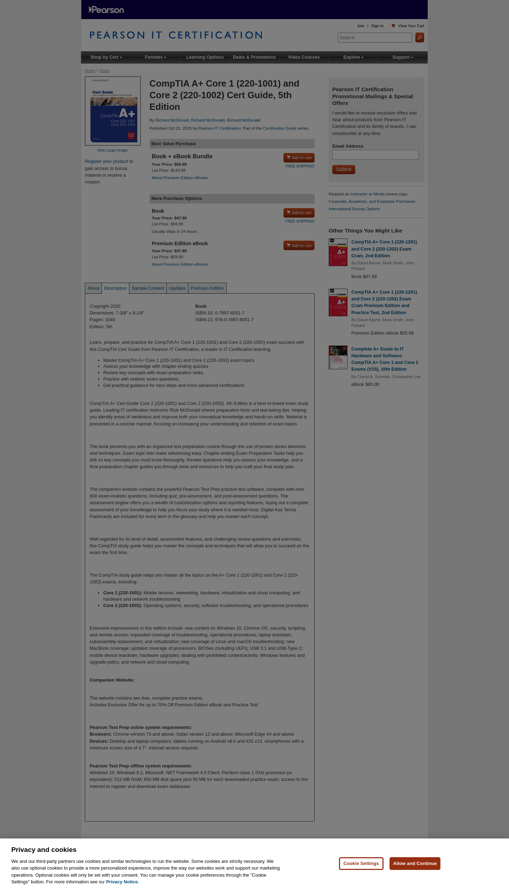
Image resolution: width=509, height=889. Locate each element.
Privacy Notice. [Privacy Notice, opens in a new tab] (122, 882)
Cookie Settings (361, 863)
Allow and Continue (415, 863)
